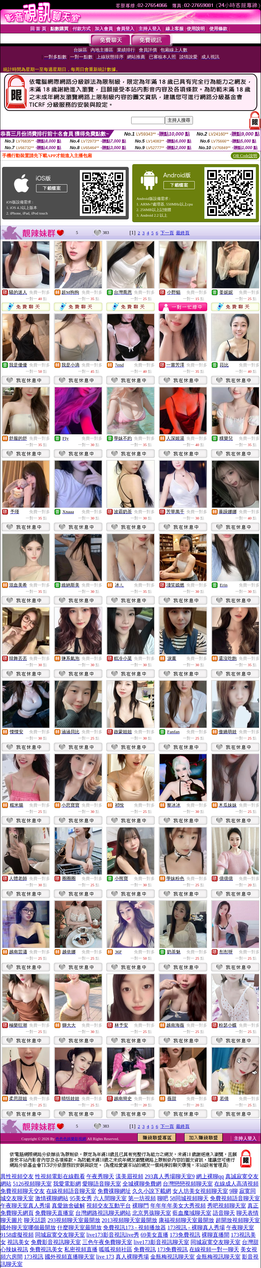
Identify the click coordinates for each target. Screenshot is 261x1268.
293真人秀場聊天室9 (170, 1176)
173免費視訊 (185, 1235)
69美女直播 (154, 1235)
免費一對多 (39, 292)
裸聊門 (140, 1206)
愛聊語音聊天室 (101, 1184)
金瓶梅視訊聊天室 (172, 1257)
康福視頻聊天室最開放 (186, 1220)
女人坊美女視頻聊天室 (200, 1191)
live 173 (105, 1257)
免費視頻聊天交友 (22, 1191)
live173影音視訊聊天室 (161, 1242)
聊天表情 (247, 1213)
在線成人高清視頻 (236, 1184)
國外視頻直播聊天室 (70, 1257)
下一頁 (167, 232)
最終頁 (183, 232)
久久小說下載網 (151, 1191)
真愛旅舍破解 (68, 1206)
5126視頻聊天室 (32, 1184)
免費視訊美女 (46, 1249)
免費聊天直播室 (54, 1213)
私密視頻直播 (81, 1249)
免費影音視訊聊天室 (56, 1242)
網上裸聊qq (210, 1176)
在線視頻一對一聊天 (214, 1249)
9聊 (233, 1191)
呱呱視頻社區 (115, 1249)
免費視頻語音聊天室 (235, 1198)
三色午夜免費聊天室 (107, 1242)
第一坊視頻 (142, 1198)
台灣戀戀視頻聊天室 (188, 1184)
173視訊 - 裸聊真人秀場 (196, 1227)
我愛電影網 (67, 1184)
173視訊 (33, 1257)
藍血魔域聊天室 (191, 1213)
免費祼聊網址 (114, 1191)
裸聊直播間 (215, 1235)
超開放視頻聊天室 (238, 1220)
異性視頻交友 (17, 1176)
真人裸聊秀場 (132, 1257)
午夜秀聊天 (100, 1176)
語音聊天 (224, 1213)
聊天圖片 (11, 1220)
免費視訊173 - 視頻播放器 (134, 1227)
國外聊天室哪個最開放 (28, 1227)
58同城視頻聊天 (189, 1198)
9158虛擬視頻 (17, 1235)
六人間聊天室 (110, 1198)
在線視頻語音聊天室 (71, 1191)
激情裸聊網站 (51, 1198)
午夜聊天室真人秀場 (25, 1206)
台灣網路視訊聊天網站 (103, 1213)
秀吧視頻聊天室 (226, 1206)
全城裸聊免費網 (142, 1184)
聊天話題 (35, 1220)
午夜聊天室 (240, 1227)
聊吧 (162, 1198)
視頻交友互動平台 (108, 1206)
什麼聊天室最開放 (79, 1227)
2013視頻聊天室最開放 (129, 1220)
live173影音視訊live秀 (112, 1235)
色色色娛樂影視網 (71, 1139)
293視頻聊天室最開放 (74, 1220)
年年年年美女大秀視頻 (178, 1206)
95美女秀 (81, 1198)
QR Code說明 (245, 155)
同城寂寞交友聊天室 (60, 1235)
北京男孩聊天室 (151, 1213)
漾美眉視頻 (129, 1176)
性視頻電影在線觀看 (60, 1176)
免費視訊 (145, 1249)
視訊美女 (18, 1242)
